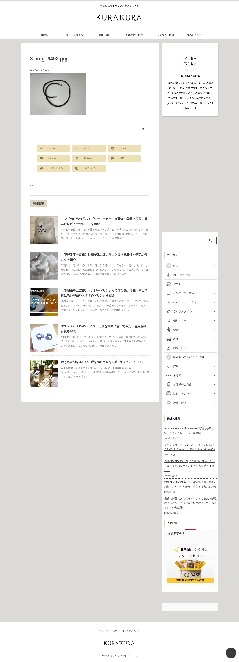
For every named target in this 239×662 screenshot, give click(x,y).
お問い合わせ (133, 631)
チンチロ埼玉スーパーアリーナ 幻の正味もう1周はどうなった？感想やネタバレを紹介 (189, 447)
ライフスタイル (74, 35)
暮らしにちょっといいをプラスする (119, 655)
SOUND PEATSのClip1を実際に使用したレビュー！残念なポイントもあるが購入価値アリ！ (190, 466)
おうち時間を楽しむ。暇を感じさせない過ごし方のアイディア (103, 362)
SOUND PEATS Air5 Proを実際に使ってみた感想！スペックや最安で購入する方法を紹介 (190, 484)
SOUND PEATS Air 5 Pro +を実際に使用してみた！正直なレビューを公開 (189, 430)
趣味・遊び (104, 35)
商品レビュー (194, 35)
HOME (44, 35)
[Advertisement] (190, 174)
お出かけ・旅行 (134, 35)
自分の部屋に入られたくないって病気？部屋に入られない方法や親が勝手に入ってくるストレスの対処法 (190, 503)
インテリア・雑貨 (164, 35)
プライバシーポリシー (110, 631)
